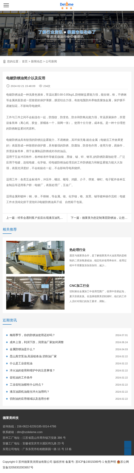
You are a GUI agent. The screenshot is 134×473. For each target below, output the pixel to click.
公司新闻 (51, 61)
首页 (25, 61)
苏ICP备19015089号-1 (90, 461)
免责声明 (110, 461)
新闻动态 (36, 61)
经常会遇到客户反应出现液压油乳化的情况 (44, 217)
